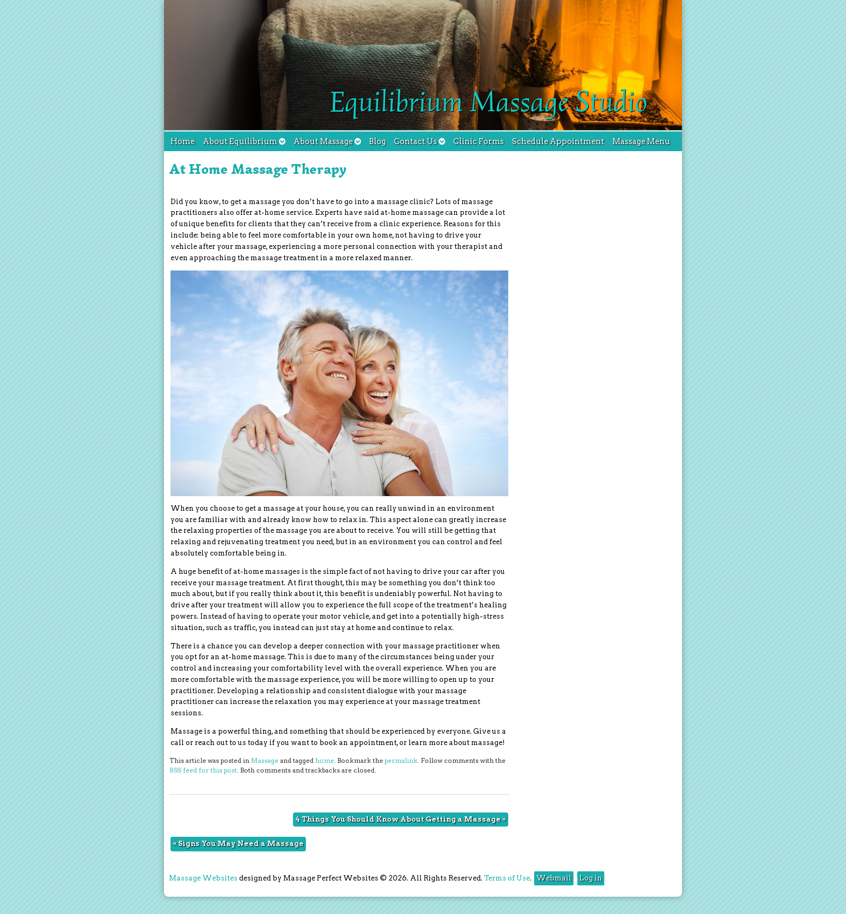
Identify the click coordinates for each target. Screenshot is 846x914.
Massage (264, 760)
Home (182, 141)
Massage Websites (203, 878)
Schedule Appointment (558, 141)
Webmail (553, 878)
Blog (377, 141)
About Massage (327, 141)
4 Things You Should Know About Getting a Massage (400, 819)
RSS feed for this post (203, 770)
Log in (590, 878)
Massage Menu (641, 141)
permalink (401, 760)
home (324, 760)
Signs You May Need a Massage (238, 843)
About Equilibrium (244, 141)
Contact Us (419, 141)
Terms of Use (507, 878)
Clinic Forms (478, 141)
